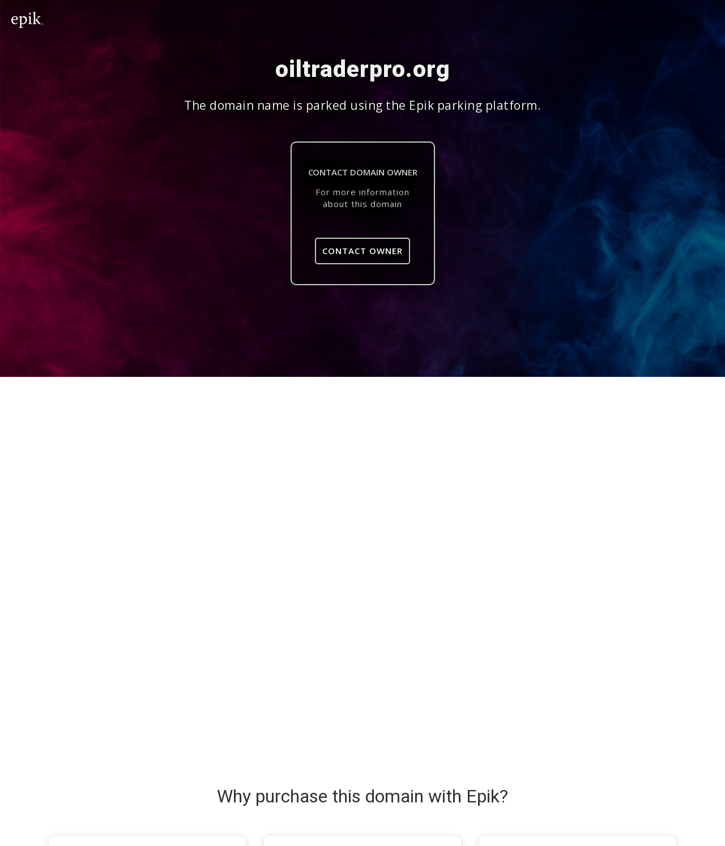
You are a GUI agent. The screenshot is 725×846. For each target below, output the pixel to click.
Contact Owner (362, 250)
